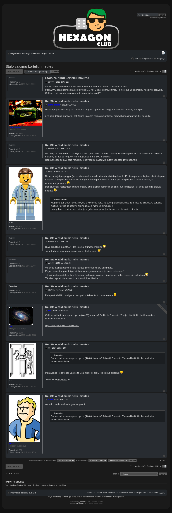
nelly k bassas (54, 105)
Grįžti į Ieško (13, 474)
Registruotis (147, 58)
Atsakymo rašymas (14, 71)
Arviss (50, 400)
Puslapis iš (153, 71)
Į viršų (164, 96)
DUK (136, 58)
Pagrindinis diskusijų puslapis (24, 53)
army (50, 171)
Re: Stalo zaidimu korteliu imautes (67, 101)
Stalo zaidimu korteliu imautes (29, 66)
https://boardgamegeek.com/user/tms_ (62, 325)
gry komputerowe (75, 497)
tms (49, 310)
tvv (49, 348)
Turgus (43, 53)
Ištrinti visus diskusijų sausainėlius (112, 493)
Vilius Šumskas (80, 504)
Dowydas (52, 290)
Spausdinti (163, 52)
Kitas (162, 460)
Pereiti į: (115, 474)
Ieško (51, 53)
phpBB (82, 502)
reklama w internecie (103, 497)
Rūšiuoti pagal (91, 460)
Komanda (91, 493)
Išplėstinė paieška (158, 17)
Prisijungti (160, 58)
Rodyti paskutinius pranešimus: (52, 460)
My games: (62, 379)
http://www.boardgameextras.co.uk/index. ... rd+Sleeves (74, 89)
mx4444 (51, 82)
